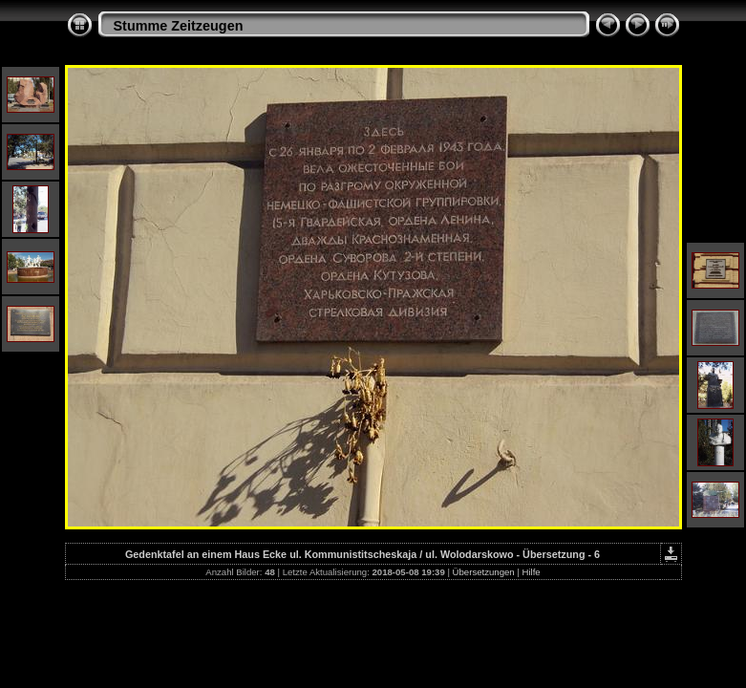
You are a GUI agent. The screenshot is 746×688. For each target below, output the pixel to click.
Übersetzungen (484, 572)
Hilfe (531, 572)
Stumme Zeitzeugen (179, 25)
